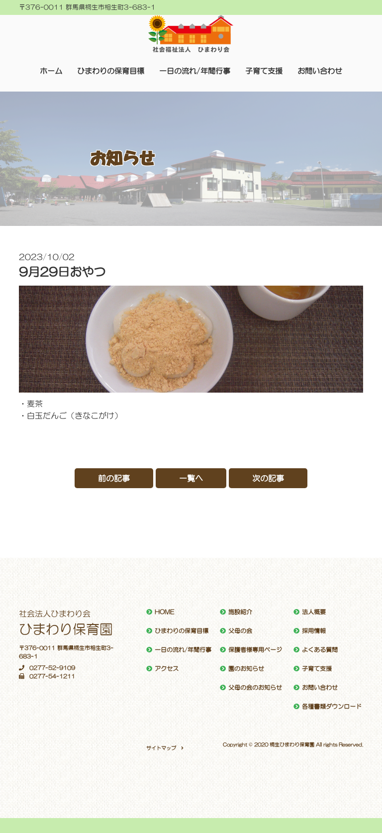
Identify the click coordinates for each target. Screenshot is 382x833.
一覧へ (191, 478)
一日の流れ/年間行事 (194, 71)
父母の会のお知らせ (255, 688)
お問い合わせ (319, 71)
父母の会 (240, 631)
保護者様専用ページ (255, 650)
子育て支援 (264, 71)
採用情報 (314, 631)
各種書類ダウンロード (332, 707)
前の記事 (114, 478)
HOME (164, 612)
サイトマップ (161, 747)
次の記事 (268, 478)
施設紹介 (240, 612)
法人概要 (314, 612)
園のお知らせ (246, 669)
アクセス (167, 669)
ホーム (51, 71)
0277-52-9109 (47, 668)
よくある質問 (320, 650)
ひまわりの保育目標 (110, 71)
